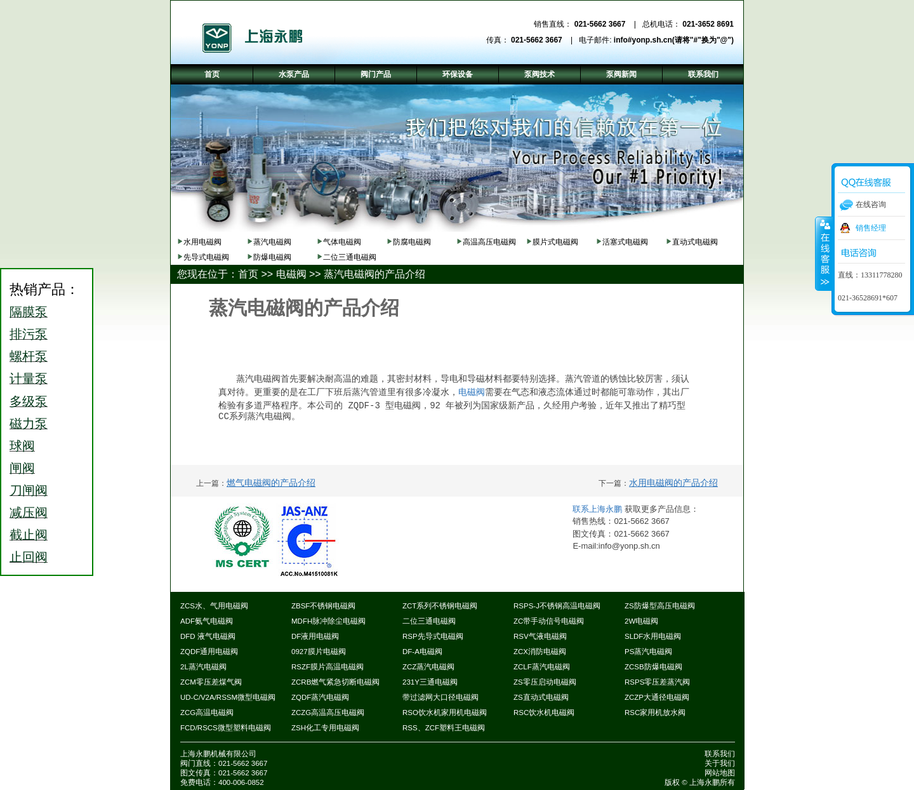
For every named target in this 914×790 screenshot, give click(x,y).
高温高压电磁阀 (489, 242)
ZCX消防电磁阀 (539, 651)
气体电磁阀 (342, 242)
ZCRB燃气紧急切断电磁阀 (335, 682)
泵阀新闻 (621, 74)
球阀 (22, 446)
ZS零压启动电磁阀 (544, 682)
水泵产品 (294, 74)
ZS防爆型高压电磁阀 (660, 606)
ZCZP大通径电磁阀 (657, 697)
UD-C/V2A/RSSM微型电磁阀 (227, 697)
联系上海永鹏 (599, 509)
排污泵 (29, 334)
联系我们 (720, 754)
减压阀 (29, 512)
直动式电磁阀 (695, 242)
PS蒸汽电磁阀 (648, 651)
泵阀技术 (539, 74)
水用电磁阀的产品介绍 (673, 483)
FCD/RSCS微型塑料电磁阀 (225, 728)
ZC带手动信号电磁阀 (548, 621)
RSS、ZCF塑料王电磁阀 (443, 728)
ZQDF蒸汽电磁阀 (320, 697)
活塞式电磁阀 (625, 242)
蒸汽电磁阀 (272, 242)
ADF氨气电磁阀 (206, 621)
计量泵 (29, 378)
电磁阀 (291, 274)
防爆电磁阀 (272, 257)
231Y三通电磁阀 (430, 682)
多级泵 (29, 401)
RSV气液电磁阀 (540, 636)
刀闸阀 (29, 490)
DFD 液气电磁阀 (207, 636)
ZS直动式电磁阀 (541, 697)
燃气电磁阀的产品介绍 (271, 483)
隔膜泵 (29, 312)
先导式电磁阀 (206, 257)
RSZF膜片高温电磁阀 (327, 667)
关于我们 (720, 763)
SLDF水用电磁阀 (653, 636)
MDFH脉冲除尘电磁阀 (328, 621)
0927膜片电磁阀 (318, 651)
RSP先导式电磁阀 (432, 636)
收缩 (824, 253)
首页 (248, 274)
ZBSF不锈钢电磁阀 (323, 606)
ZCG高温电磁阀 (207, 712)
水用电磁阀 (202, 242)
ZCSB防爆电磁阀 (653, 667)
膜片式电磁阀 (555, 242)
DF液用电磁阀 (315, 636)
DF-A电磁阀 (422, 651)
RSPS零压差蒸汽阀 (657, 682)
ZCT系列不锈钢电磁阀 (439, 606)
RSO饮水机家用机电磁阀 (444, 712)
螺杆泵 (29, 356)
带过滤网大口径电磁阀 (440, 697)
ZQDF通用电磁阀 (209, 651)
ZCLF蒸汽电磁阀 (541, 667)
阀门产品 (376, 74)
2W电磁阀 (641, 621)
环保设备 (457, 74)
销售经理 (871, 228)
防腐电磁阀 (412, 242)
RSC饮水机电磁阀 (543, 712)
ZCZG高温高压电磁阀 (327, 712)
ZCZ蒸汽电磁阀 (428, 667)
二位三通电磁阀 (349, 257)
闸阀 (22, 468)
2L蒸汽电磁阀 (203, 667)
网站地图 (720, 773)
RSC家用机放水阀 (655, 712)
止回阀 (29, 557)
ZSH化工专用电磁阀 (325, 728)
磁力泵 (29, 424)
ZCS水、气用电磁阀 (214, 606)
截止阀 (29, 535)
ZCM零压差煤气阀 (211, 682)
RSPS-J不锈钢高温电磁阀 (556, 606)
